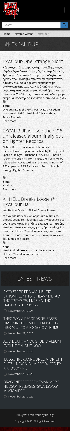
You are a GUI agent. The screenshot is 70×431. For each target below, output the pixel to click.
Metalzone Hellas (19, 238)
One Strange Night (14, 109)
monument (9, 113)
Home (6, 33)
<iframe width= (24, 33)
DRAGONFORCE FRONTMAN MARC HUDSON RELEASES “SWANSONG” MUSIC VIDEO (31, 386)
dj (18, 250)
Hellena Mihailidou (25, 231)
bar (36, 250)
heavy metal (47, 250)
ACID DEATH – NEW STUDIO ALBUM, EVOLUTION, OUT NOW (32, 343)
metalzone (32, 254)
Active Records (12, 117)
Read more (10, 121)
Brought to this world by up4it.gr (35, 415)
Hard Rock (9, 250)
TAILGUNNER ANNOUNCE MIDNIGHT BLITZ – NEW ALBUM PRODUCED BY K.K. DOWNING (32, 364)
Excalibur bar (46, 223)
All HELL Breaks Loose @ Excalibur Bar (29, 201)
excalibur (32, 109)
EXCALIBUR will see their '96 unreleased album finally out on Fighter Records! (33, 135)
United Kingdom (50, 109)
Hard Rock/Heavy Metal (40, 113)
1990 (21, 113)
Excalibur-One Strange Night (33, 61)
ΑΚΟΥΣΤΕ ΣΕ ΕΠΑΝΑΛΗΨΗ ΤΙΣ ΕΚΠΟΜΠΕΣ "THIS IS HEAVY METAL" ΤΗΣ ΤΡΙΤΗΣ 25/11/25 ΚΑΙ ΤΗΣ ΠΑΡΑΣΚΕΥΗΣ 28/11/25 (31, 298)
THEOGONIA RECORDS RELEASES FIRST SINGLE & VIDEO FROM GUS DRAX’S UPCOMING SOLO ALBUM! (30, 323)
